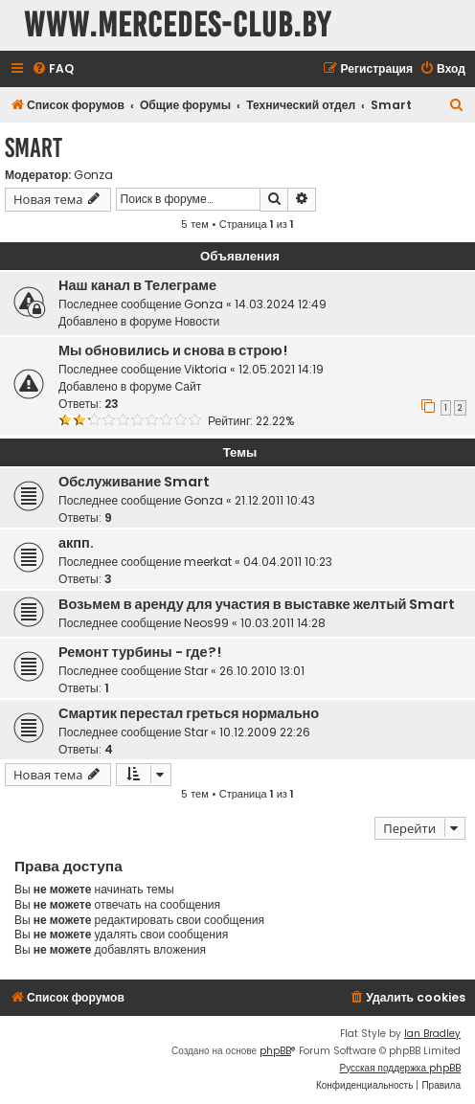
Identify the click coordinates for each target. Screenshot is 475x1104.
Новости (196, 321)
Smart (33, 148)
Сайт (187, 386)
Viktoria (205, 369)
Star (196, 671)
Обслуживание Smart (134, 481)
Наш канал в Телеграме (137, 285)
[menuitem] (53, 69)
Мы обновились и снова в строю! (172, 350)
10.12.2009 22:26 (264, 732)
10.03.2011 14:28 (283, 623)
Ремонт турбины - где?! (139, 652)
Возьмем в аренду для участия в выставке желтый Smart (256, 604)
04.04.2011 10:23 (287, 561)
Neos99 (206, 623)
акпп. (76, 542)
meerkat (208, 561)
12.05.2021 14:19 (281, 369)
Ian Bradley (432, 1033)
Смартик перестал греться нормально (188, 713)
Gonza (93, 175)
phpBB (275, 1051)
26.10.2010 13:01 (262, 671)
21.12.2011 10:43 (275, 500)
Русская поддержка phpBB (400, 1068)
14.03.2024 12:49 (281, 304)
